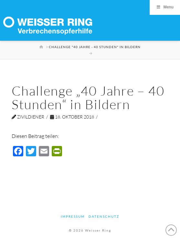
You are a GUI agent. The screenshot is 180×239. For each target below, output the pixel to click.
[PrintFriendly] (56, 152)
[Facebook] (18, 152)
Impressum (73, 216)
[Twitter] (31, 152)
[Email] (43, 152)
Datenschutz (104, 216)
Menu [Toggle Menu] (165, 7)
